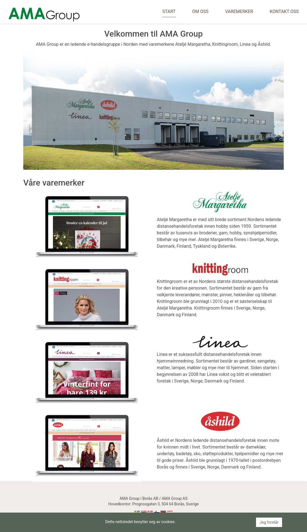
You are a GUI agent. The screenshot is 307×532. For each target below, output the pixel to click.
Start (169, 11)
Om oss (200, 11)
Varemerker (239, 11)
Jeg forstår (269, 522)
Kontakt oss (284, 11)
